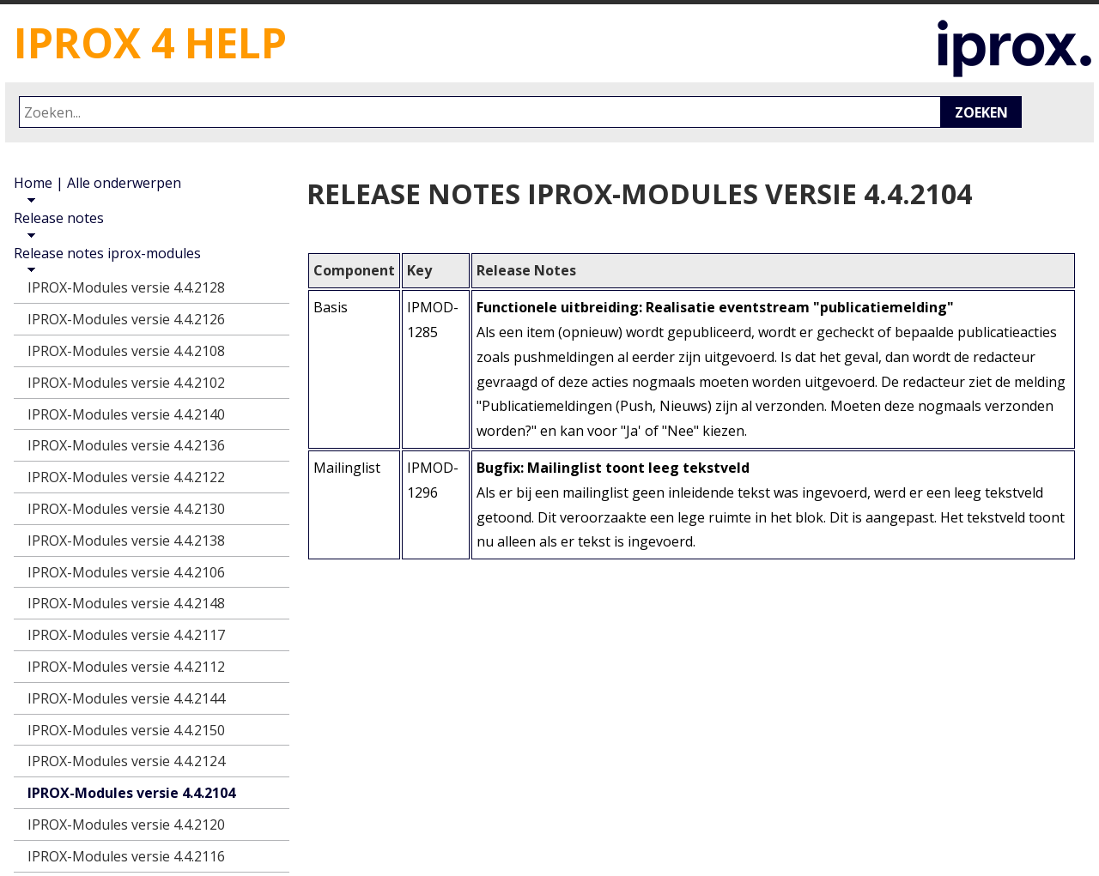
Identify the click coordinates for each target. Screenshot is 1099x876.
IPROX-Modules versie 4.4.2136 (126, 445)
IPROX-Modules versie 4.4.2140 (126, 414)
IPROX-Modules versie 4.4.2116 (126, 856)
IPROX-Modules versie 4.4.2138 (126, 540)
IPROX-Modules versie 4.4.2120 (126, 824)
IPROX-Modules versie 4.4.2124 (126, 761)
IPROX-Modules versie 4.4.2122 (126, 477)
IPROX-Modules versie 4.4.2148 (126, 603)
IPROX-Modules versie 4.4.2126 (126, 319)
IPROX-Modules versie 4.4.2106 (126, 572)
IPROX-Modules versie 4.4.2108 (126, 350)
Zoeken (981, 112)
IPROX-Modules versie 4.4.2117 (126, 634)
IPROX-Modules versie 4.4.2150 (126, 730)
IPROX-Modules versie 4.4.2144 (126, 698)
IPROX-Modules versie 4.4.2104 (131, 792)
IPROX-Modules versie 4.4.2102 (126, 382)
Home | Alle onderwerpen (97, 182)
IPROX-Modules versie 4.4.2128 (126, 287)
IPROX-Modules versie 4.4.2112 (126, 666)
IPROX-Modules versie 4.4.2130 (126, 508)
